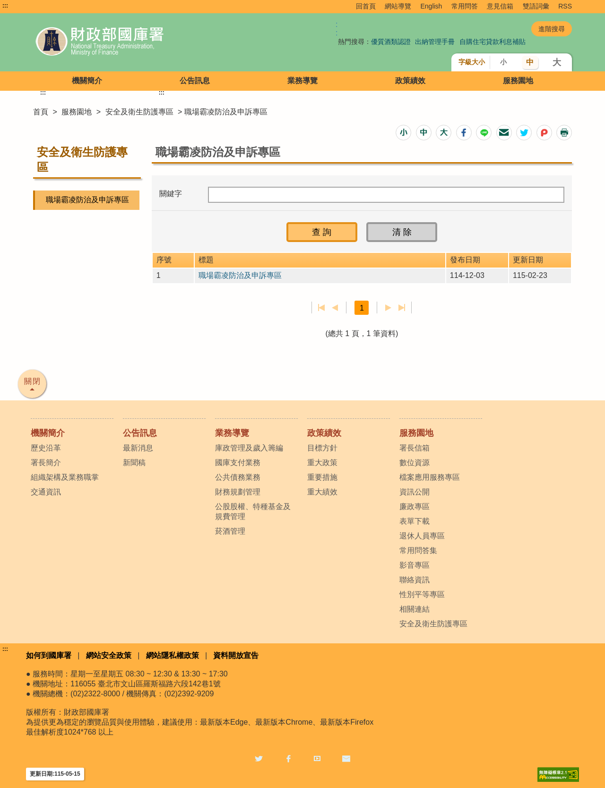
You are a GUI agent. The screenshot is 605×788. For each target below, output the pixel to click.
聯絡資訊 (414, 580)
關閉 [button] (32, 381)
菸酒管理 (230, 531)
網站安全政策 (108, 655)
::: (5, 5)
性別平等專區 (422, 594)
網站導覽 (398, 6)
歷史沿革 (46, 448)
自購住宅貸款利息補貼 (492, 41)
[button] (403, 132)
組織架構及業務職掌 (65, 477)
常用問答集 (418, 550)
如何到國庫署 (48, 655)
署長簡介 (46, 463)
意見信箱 (500, 6)
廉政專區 (414, 506)
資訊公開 (414, 492)
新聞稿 (134, 463)
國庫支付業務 (237, 463)
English (431, 6)
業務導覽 (302, 81)
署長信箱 (414, 448)
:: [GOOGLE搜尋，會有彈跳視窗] (336, 28)
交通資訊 (46, 492)
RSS (565, 6)
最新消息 (138, 448)
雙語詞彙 (536, 6)
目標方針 (322, 448)
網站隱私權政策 (172, 655)
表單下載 (414, 521)
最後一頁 (401, 307)
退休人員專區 (422, 536)
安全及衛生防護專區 (139, 112)
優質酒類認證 (391, 41)
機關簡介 (87, 81)
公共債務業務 (237, 477)
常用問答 (464, 6)
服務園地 (518, 81)
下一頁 (388, 307)
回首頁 (366, 6)
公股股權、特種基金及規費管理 (253, 511)
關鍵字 (170, 194)
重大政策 (322, 463)
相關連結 (414, 609)
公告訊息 (195, 81)
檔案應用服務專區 (429, 477)
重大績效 (322, 492)
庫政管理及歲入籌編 (249, 448)
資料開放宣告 (236, 655)
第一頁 (322, 307)
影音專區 (414, 565)
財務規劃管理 (237, 492)
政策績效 (410, 81)
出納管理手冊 (435, 41)
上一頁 (335, 307)
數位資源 (414, 463)
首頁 (40, 112)
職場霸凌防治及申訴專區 (87, 200)
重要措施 (322, 477)
